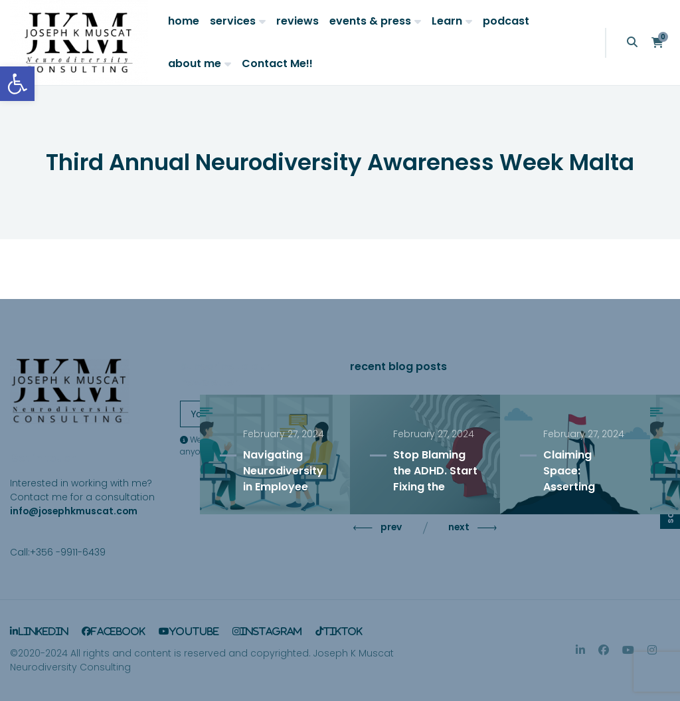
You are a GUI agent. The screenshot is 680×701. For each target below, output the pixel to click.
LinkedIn (43, 631)
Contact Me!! (277, 63)
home (183, 21)
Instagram (271, 631)
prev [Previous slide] (379, 527)
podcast (506, 21)
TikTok (343, 631)
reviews (297, 21)
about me (194, 63)
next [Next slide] (470, 527)
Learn (447, 21)
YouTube (194, 631)
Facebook (118, 631)
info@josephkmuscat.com (73, 511)
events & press (370, 21)
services (233, 21)
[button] (17, 83)
